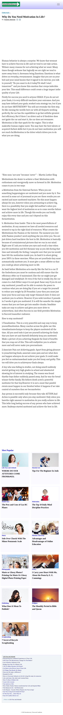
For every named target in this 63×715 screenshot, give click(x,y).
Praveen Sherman (9, 19)
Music (4, 535)
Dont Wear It (17, 693)
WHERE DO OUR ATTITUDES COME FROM (11, 474)
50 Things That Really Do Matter (12, 670)
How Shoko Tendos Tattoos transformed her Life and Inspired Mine (21, 686)
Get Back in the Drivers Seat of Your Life (14, 668)
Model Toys (5, 502)
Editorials (5, 13)
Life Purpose (6, 689)
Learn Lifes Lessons (8, 682)
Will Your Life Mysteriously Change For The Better (17, 660)
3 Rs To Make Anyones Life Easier (12, 666)
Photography (6, 569)
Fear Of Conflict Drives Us (10, 695)
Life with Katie (7, 678)
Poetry (34, 569)
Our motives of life (8, 684)
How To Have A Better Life (10, 680)
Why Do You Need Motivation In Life (23, 16)
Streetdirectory (28, 712)
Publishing (5, 603)
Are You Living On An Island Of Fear (13, 691)
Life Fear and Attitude (9, 468)
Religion (35, 603)
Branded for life (7, 674)
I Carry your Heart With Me (44, 572)
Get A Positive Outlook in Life (11, 662)
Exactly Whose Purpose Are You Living (22, 689)
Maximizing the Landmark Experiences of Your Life (17, 658)
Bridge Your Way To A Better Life (12, 664)
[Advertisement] (22, 40)
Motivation (35, 502)
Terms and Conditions (37, 712)
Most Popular (8, 450)
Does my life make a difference (11, 672)
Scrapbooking (6, 637)
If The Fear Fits (7, 693)
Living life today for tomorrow (32, 676)
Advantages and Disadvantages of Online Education (42, 541)
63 (12, 477)
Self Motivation (18, 688)
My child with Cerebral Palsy (20, 678)
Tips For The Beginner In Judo (45, 471)
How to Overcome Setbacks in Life (12, 676)
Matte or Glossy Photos (12, 572)
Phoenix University (38, 535)
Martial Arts (36, 468)
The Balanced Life (8, 688)
